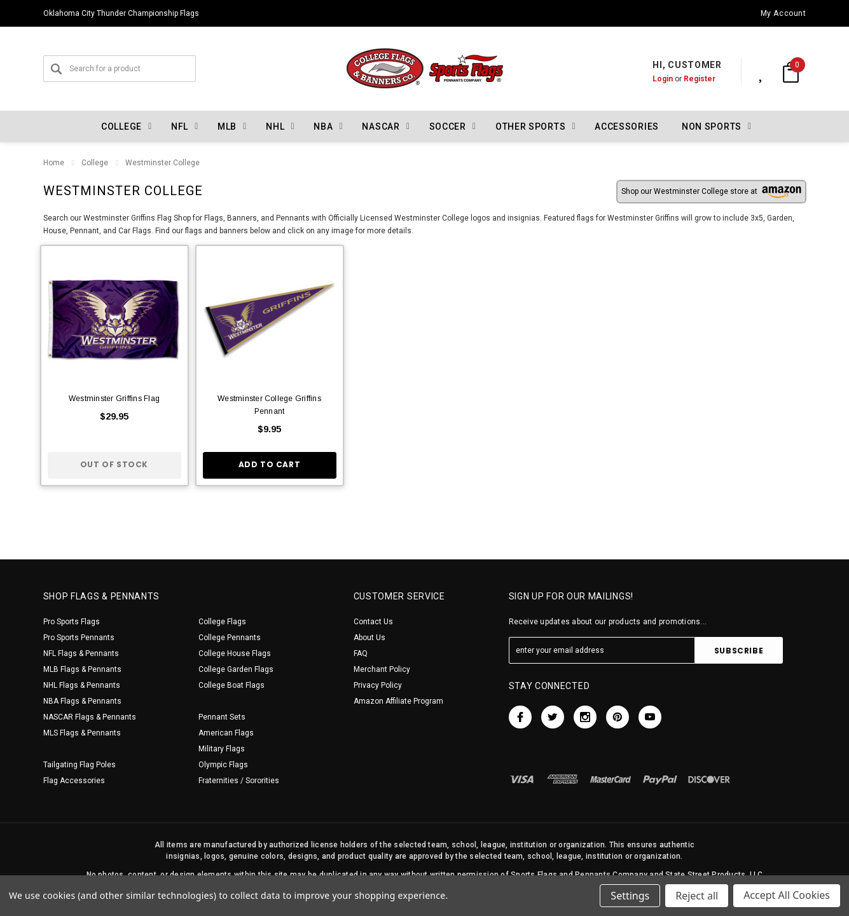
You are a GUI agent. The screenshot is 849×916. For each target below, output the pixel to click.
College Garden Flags (235, 669)
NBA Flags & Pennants (82, 701)
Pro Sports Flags (71, 621)
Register (686, 78)
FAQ (361, 653)
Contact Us (373, 621)
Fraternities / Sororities (238, 780)
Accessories (627, 126)
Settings (630, 896)
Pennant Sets (221, 717)
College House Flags (234, 653)
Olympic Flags (223, 764)
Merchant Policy (382, 669)
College (94, 162)
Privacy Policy (378, 685)
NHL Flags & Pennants (81, 685)
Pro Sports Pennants (78, 637)
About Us (369, 637)
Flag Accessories (74, 780)
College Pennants (229, 637)
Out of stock (114, 464)
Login (649, 78)
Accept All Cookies (786, 896)
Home (53, 162)
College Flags (222, 621)
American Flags (226, 732)
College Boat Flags (231, 685)
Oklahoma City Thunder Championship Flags (121, 13)
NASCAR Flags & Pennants (89, 717)
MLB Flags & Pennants (82, 669)
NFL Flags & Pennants (81, 653)
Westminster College (162, 162)
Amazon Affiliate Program (398, 701)
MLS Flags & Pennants (82, 732)
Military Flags (221, 748)
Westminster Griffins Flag (114, 398)
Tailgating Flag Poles (79, 764)
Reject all (696, 896)
